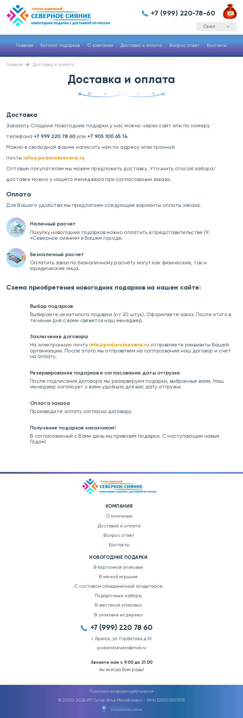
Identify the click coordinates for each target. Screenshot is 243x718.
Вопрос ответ (184, 45)
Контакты (217, 45)
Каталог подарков (60, 45)
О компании (100, 45)
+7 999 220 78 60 (55, 136)
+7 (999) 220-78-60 (183, 13)
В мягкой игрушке (118, 577)
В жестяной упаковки (118, 605)
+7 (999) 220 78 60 (121, 627)
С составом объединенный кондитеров (118, 586)
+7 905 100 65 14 (107, 136)
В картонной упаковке (118, 567)
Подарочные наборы (118, 596)
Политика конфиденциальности (121, 692)
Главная (24, 45)
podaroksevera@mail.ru (121, 648)
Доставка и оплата (141, 45)
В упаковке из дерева (118, 615)
